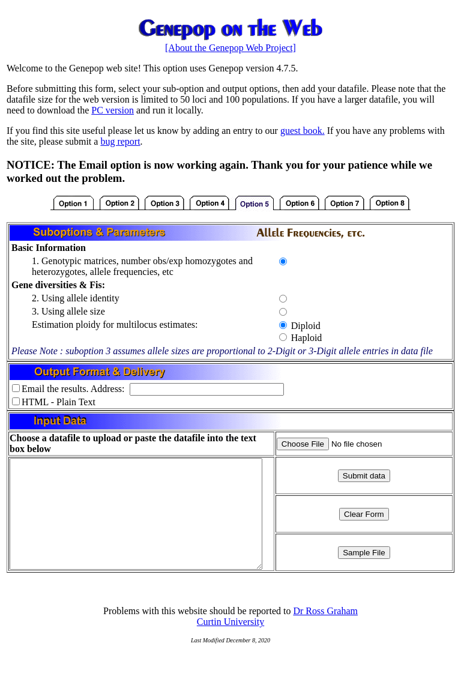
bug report (120, 141)
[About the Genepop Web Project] (230, 48)
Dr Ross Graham (325, 632)
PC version (112, 110)
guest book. (302, 130)
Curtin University (230, 643)
